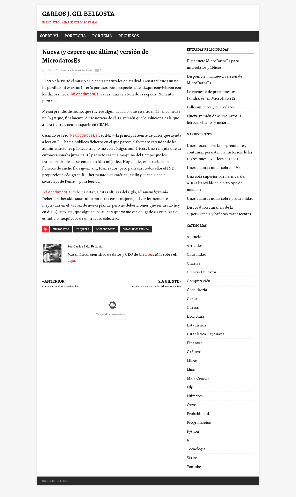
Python (193, 431)
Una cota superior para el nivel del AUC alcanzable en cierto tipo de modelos (216, 183)
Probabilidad (198, 413)
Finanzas (194, 343)
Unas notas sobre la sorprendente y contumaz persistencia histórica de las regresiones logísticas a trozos (219, 152)
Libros (192, 360)
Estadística (196, 325)
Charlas (193, 263)
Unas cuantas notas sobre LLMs (213, 167)
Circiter (146, 254)
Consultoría (197, 290)
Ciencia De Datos (201, 272)
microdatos (61, 229)
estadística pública (136, 229)
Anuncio (194, 236)
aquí (71, 260)
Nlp (190, 387)
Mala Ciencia (198, 378)
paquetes (82, 229)
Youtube (194, 466)
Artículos (194, 245)
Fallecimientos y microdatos (211, 107)
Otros (192, 405)
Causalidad (196, 254)
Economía (195, 316)
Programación (199, 422)
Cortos (192, 298)
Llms (191, 369)
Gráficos (194, 351)
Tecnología (196, 449)
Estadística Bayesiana (205, 334)
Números (195, 396)
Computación (198, 281)
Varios (192, 458)
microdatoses (105, 229)
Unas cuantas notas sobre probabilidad (220, 198)
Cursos (193, 307)
